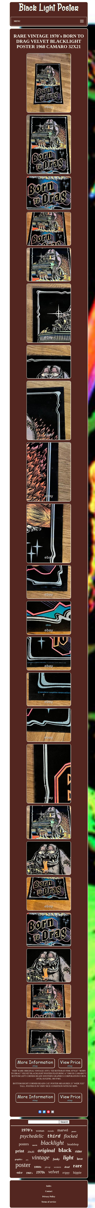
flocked (70, 1136)
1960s (37, 1167)
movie (34, 1145)
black (65, 1150)
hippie (77, 1172)
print (19, 1151)
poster (22, 1164)
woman (40, 1130)
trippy (66, 1172)
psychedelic (32, 1136)
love (80, 1159)
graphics (18, 1159)
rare (77, 1165)
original (46, 1150)
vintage (40, 1157)
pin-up (47, 1167)
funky (56, 1159)
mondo (51, 1131)
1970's (26, 1130)
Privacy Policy (48, 1196)
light (68, 1157)
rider (78, 1151)
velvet (53, 1171)
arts (27, 1160)
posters (24, 1144)
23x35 (31, 1151)
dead (67, 1167)
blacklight (52, 1143)
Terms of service (48, 1202)
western (57, 1167)
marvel (62, 1130)
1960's (29, 1173)
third (53, 1136)
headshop (73, 1144)
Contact (48, 1191)
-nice (19, 1172)
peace (74, 1131)
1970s (40, 1172)
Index (48, 1186)
